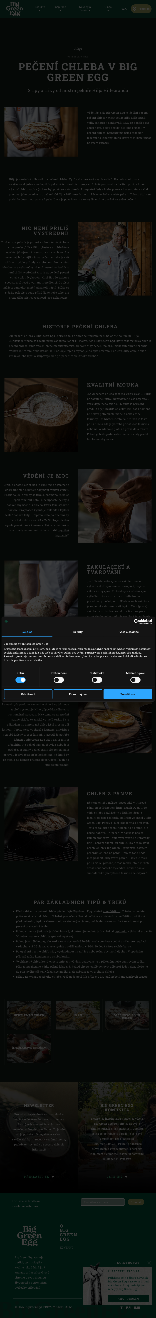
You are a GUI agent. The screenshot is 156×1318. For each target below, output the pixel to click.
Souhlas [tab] (27, 631)
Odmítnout (28, 694)
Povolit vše (127, 694)
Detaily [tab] (78, 631)
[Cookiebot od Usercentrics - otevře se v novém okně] (136, 621)
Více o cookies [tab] (129, 631)
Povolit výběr (78, 694)
